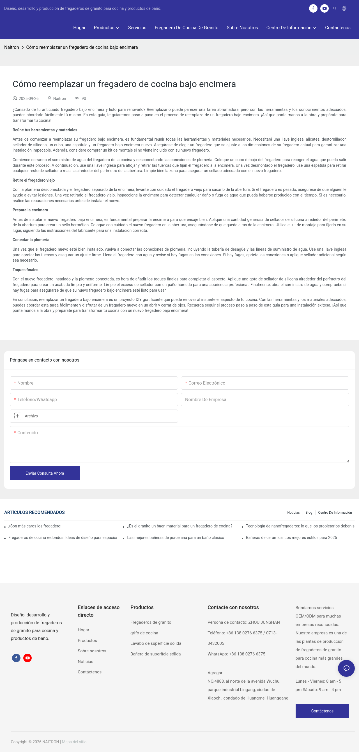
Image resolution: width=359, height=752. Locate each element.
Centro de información (335, 513)
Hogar (83, 629)
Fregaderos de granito (150, 622)
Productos (87, 640)
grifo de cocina (144, 633)
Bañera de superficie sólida (155, 654)
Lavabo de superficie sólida (155, 643)
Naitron (11, 47)
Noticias (293, 513)
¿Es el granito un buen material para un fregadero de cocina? (179, 526)
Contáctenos (90, 672)
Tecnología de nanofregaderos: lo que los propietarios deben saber (300, 526)
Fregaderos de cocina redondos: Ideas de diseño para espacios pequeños (62, 537)
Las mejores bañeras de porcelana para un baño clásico (175, 537)
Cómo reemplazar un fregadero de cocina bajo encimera (82, 47)
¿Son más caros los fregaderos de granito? (34, 526)
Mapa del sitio (74, 742)
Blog (309, 513)
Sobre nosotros (92, 650)
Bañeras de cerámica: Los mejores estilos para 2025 (291, 537)
